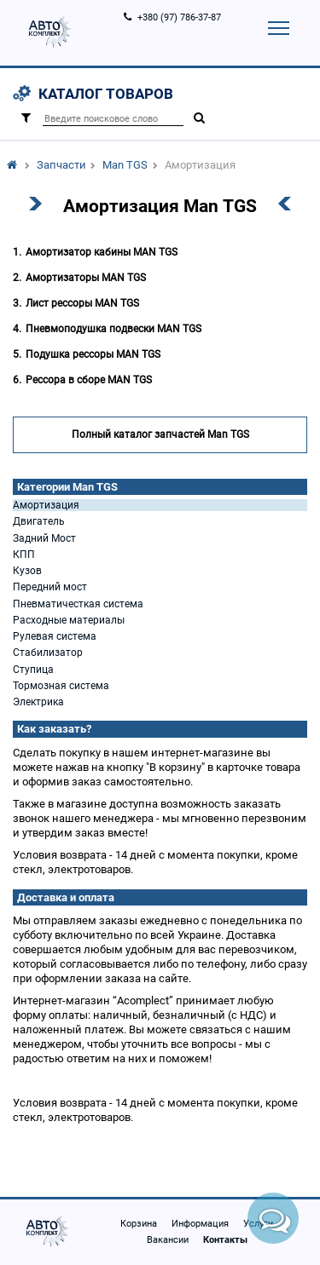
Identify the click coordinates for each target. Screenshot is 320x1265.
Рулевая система (54, 636)
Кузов (27, 571)
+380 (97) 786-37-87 (179, 17)
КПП (24, 555)
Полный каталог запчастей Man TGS (160, 434)
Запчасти (61, 164)
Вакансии (168, 1239)
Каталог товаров (105, 93)
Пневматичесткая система (78, 604)
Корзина (138, 1223)
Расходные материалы (69, 620)
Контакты (225, 1239)
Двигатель (39, 521)
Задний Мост (44, 538)
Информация (200, 1223)
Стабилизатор (48, 652)
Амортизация (46, 505)
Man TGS (125, 164)
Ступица (33, 670)
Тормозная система (61, 686)
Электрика (38, 702)
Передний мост (50, 587)
